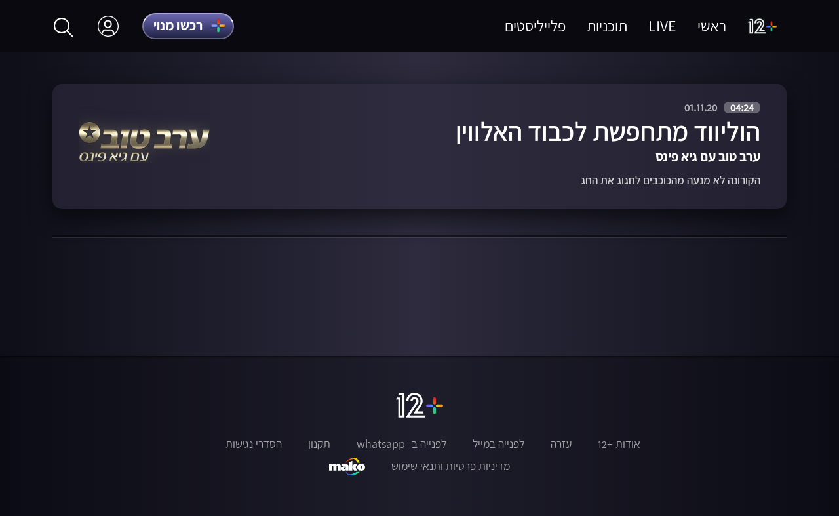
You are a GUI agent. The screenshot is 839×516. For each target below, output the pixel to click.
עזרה (561, 444)
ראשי (711, 25)
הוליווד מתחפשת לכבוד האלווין (608, 131)
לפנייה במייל (498, 444)
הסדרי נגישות (253, 444)
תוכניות (607, 25)
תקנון (319, 444)
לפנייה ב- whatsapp (401, 444)
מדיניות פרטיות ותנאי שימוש (450, 466)
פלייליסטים (535, 25)
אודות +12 (619, 444)
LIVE (662, 25)
